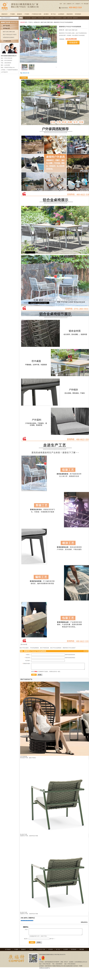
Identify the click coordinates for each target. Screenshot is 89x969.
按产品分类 (6, 25)
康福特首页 (4, 14)
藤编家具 (19, 14)
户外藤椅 (12, 14)
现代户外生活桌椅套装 (55, 647)
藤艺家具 (46, 18)
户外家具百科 (7, 41)
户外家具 (26, 14)
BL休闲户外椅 (23, 834)
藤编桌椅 (34, 18)
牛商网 (80, 966)
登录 (61, 3)
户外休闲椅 (40, 18)
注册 (64, 3)
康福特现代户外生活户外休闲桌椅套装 (63, 22)
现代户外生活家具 (24, 647)
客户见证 (53, 14)
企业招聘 (65, 949)
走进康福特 (61, 14)
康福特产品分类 (5, 22)
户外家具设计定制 (36, 14)
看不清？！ (52, 938)
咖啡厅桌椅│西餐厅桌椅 (9, 31)
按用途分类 (6, 28)
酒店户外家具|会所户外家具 (10, 34)
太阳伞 (52, 18)
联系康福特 (78, 14)
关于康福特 (8, 949)
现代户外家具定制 (44, 647)
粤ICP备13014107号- (60, 954)
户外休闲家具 (58, 18)
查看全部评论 (84, 922)
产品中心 (30, 22)
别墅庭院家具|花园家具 (8, 37)
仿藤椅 (64, 18)
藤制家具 (75, 18)
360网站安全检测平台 (44, 968)
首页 (26, 22)
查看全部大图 (25, 73)
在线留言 (77, 3)
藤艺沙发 (69, 18)
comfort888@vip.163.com (80, 962)
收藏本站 (69, 3)
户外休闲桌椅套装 (34, 647)
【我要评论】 (31, 918)
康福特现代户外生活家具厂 (69, 647)
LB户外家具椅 (23, 756)
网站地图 (86, 3)
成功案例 (46, 14)
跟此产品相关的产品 (26, 679)
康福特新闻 (70, 14)
